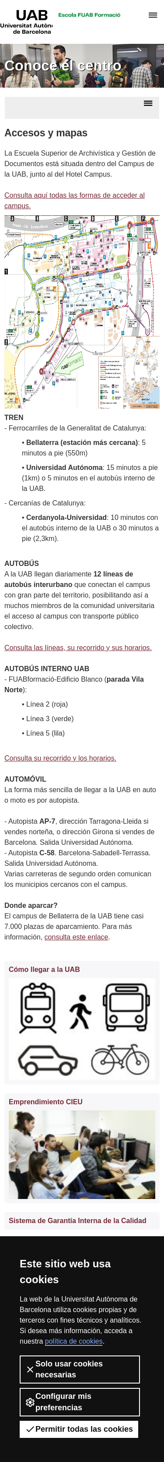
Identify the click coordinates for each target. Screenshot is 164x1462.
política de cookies (74, 1341)
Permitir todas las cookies (79, 1429)
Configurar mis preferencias (58, 1402)
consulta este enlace (76, 937)
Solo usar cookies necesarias (64, 1369)
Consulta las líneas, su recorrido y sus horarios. (78, 647)
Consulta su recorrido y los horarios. (60, 758)
